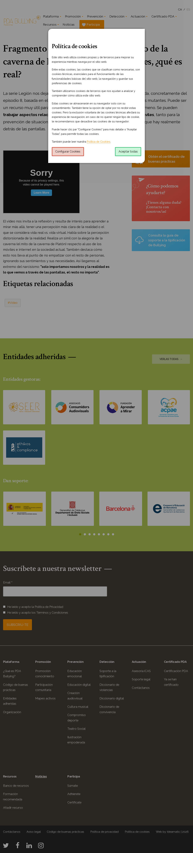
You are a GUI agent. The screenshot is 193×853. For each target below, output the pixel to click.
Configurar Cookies (67, 151)
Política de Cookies (98, 141)
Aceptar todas (128, 151)
